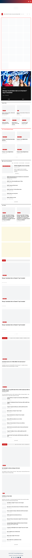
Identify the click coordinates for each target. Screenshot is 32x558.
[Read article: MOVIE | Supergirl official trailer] (4, 186)
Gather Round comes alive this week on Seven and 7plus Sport (17, 427)
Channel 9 (24, 120)
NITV (28, 338)
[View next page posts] (17, 157)
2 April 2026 (9, 186)
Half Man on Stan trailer (7, 496)
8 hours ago (9, 404)
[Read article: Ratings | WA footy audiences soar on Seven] (4, 420)
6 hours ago (4, 221)
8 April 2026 (16, 167)
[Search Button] (30, 1)
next (23, 99)
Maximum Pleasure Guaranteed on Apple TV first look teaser (17, 519)
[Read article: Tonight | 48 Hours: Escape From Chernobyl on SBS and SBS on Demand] (4, 398)
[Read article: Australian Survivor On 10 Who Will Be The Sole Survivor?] (16, 350)
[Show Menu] (28, 1)
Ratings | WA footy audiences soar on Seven (14, 419)
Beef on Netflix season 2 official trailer (13, 531)
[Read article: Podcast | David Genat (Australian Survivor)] (8, 135)
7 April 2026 (9, 179)
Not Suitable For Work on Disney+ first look (11, 468)
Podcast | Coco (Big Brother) (22, 139)
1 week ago (4, 306)
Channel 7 (4, 88)
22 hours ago (19, 221)
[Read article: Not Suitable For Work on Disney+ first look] (16, 457)
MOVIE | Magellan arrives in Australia (21, 165)
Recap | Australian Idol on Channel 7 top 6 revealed (13, 301)
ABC (13, 338)
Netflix (4, 120)
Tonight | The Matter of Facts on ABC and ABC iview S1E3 (16, 431)
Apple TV (23, 444)
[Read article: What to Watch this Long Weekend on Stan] (4, 540)
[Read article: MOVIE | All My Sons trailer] (4, 198)
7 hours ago (4, 363)
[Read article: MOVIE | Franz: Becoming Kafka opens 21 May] (4, 182)
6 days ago (9, 541)
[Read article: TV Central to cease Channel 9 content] (26, 119)
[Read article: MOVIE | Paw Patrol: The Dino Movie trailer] (4, 190)
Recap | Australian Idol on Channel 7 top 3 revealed (15, 92)
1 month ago (24, 124)
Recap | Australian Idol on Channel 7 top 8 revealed (13, 325)
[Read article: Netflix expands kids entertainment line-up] (6, 119)
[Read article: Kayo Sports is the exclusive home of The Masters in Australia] (4, 507)
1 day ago (4, 124)
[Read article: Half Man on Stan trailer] (16, 485)
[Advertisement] (16, 234)
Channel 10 (5, 149)
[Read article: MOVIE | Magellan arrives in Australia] (7, 169)
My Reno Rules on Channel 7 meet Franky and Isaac (15, 123)
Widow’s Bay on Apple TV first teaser (13, 535)
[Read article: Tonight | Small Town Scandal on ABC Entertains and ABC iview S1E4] (4, 436)
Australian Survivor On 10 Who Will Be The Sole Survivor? (13, 361)
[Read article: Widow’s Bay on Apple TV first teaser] (4, 536)
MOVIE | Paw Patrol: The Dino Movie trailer (14, 189)
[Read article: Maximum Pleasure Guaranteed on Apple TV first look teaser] (4, 520)
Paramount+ (27, 444)
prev (8, 99)
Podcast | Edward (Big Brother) (22, 151)
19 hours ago (9, 420)
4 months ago (19, 140)
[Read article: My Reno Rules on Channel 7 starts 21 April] (4, 412)
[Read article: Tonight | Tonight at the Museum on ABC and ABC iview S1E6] (4, 407)
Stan (18, 444)
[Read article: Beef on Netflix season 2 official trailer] (4, 532)
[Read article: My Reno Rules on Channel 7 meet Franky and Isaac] (16, 119)
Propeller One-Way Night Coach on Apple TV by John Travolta (17, 527)
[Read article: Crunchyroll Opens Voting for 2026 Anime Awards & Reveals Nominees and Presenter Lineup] (4, 524)
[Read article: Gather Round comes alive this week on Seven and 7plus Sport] (4, 428)
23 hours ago (9, 428)
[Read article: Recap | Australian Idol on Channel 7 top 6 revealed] (16, 293)
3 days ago (9, 537)
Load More (16, 440)
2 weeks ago (4, 329)
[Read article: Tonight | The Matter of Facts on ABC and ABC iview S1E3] (4, 432)
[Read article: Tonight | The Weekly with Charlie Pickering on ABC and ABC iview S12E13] (4, 403)
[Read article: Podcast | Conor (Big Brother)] (8, 147)
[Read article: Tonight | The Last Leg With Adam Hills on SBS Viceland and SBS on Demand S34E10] (16, 378)
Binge (20, 444)
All (11, 338)
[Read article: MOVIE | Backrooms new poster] (4, 194)
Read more (7, 95)
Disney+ (4, 110)
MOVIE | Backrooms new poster (12, 193)
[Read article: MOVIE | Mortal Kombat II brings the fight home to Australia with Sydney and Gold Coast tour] (4, 177)
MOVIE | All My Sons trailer (11, 197)
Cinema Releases (6, 166)
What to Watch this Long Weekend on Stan (14, 539)
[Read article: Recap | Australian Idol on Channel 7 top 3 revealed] (16, 270)
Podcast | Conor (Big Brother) (7, 151)
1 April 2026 (9, 182)
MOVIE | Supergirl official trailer (12, 185)
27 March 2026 (10, 199)
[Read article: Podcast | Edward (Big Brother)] (23, 147)
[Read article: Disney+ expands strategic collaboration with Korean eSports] (8, 108)
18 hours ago (4, 282)
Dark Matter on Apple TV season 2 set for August (15, 502)
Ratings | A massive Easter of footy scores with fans (16, 423)
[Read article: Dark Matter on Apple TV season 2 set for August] (4, 503)
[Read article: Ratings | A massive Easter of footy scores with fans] (23, 108)
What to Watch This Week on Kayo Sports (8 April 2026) (12, 14)
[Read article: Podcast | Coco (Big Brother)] (23, 135)
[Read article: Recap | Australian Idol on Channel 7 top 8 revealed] (16, 316)
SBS (14, 338)
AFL (18, 110)
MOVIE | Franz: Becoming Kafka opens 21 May (15, 181)
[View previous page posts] (15, 157)
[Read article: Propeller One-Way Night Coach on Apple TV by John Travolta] (4, 528)
